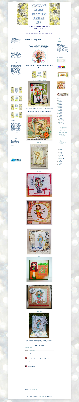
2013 (59, 160)
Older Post (51, 387)
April (60, 153)
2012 (59, 161)
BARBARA (39, 142)
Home (39, 387)
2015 (59, 116)
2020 (59, 109)
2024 (59, 103)
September (61, 123)
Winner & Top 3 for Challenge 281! (62, 130)
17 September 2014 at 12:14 (36, 357)
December (61, 119)
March (60, 155)
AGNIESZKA (39, 113)
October (60, 122)
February (61, 156)
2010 (59, 164)
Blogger (50, 396)
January (60, 158)
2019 (59, 110)
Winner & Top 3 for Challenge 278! (62, 145)
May (60, 152)
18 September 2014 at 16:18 (36, 364)
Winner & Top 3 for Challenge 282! (62, 125)
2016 (59, 115)
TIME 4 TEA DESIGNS (42, 45)
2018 (59, 112)
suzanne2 (29, 357)
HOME (59, 38)
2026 (59, 100)
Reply (29, 361)
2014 (59, 118)
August (60, 147)
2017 (59, 113)
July (60, 149)
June (60, 150)
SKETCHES (60, 39)
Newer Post (27, 387)
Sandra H (29, 364)
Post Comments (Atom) (33, 389)
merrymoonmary (41, 396)
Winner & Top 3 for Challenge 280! (62, 135)
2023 (59, 104)
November (61, 120)
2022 (59, 106)
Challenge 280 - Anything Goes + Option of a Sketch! (63, 138)
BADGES (59, 41)
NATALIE (39, 227)
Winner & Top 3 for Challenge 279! (62, 141)
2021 (59, 107)
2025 (59, 101)
